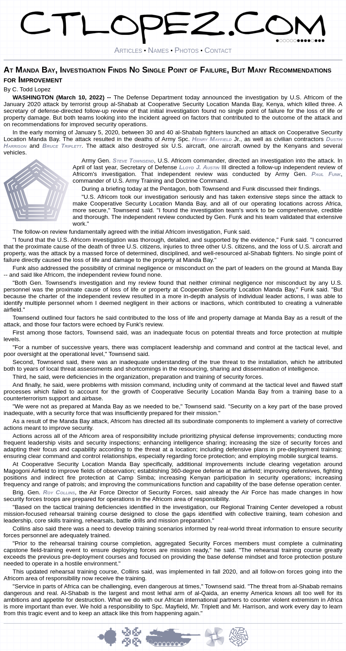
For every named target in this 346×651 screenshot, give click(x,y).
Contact (218, 50)
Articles (128, 50)
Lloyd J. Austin (199, 167)
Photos (186, 50)
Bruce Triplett (62, 145)
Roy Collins (59, 492)
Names (158, 50)
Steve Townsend (133, 160)
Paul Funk (326, 174)
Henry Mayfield (212, 139)
